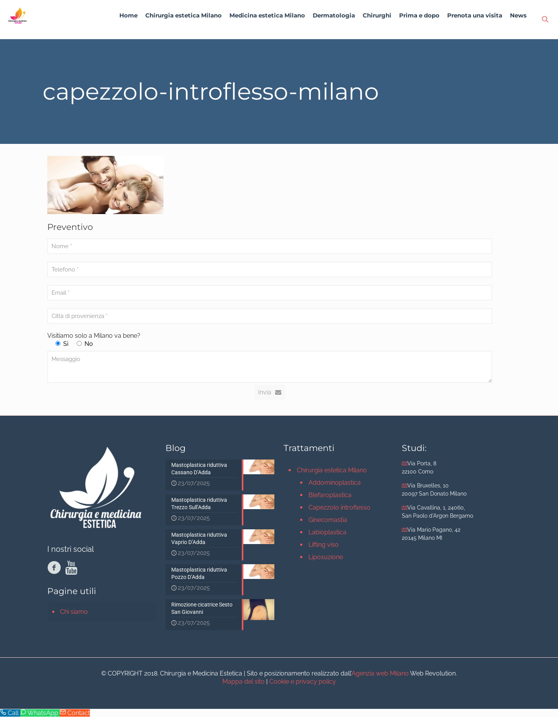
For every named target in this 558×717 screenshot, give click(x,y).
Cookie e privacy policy (302, 681)
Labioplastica (327, 532)
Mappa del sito (243, 681)
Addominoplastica (334, 482)
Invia (269, 392)
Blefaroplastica (329, 495)
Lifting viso (323, 544)
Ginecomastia (327, 519)
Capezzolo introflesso (339, 507)
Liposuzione (325, 557)
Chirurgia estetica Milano (332, 470)
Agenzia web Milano (380, 673)
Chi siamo (74, 611)
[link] (183, 35)
